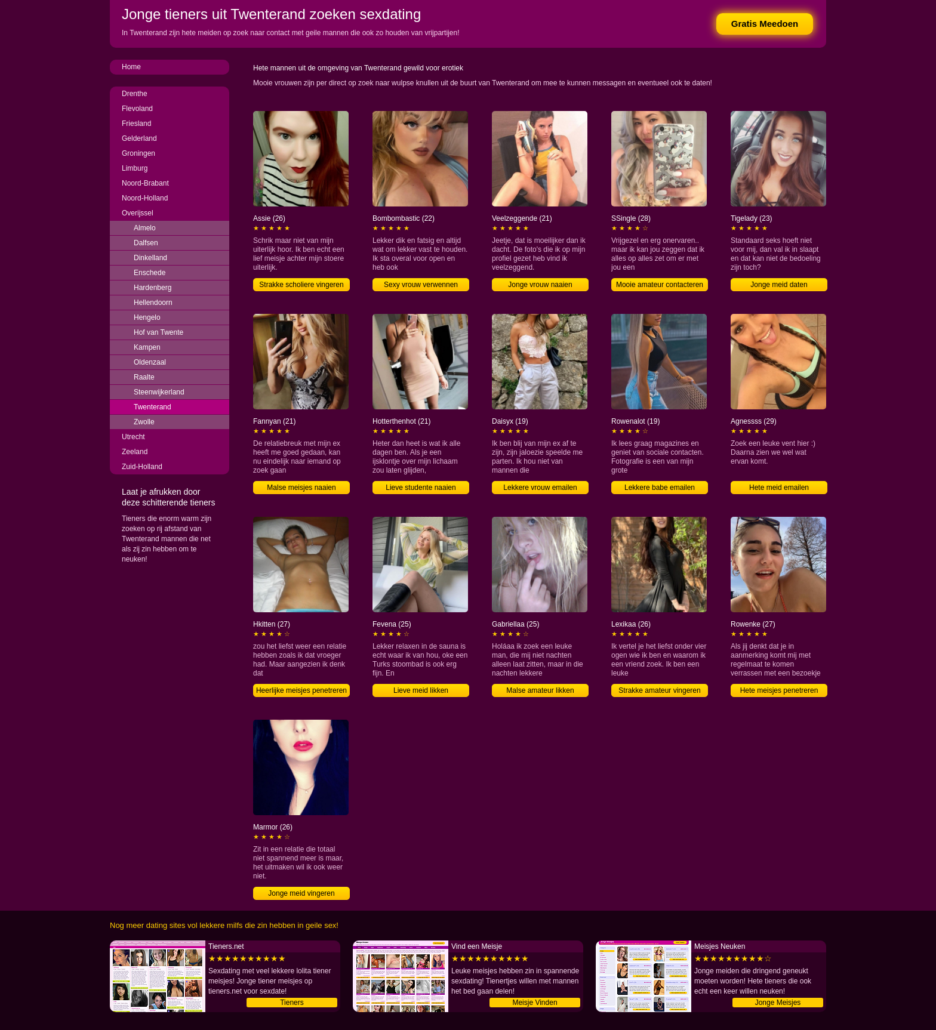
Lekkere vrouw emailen (540, 487)
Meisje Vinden (534, 1002)
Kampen (147, 347)
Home (131, 67)
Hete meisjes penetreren (779, 690)
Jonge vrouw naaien (540, 284)
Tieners (292, 1002)
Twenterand (152, 407)
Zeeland (134, 452)
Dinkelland (150, 258)
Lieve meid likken (420, 690)
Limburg (134, 168)
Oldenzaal (150, 362)
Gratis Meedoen (765, 23)
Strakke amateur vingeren (659, 690)
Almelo (145, 228)
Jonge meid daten (778, 284)
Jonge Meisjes (778, 1002)
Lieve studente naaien (420, 487)
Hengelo (147, 317)
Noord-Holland (145, 198)
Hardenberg (152, 287)
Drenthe (134, 94)
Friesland (136, 123)
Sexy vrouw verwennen (421, 284)
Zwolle (144, 422)
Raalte (144, 377)
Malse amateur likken (540, 690)
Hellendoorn (153, 302)
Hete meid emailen (779, 487)
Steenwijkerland (159, 392)
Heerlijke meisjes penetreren (301, 690)
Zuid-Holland (142, 466)
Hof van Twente (158, 332)
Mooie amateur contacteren (659, 284)
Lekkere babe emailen (659, 487)
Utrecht (133, 437)
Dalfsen (146, 243)
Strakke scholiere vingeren (301, 284)
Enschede (149, 273)
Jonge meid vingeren (301, 893)
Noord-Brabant (145, 183)
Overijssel (137, 213)
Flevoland (137, 108)
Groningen (138, 153)
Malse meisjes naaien (301, 487)
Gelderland (139, 138)
